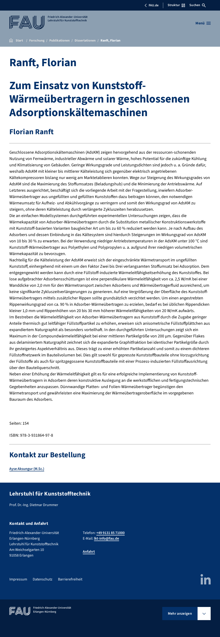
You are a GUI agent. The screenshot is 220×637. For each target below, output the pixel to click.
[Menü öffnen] (203, 23)
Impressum (18, 579)
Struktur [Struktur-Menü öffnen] (176, 5)
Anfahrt (89, 551)
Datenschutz (42, 579)
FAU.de (151, 5)
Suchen (197, 5)
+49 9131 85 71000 (110, 532)
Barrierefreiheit (70, 579)
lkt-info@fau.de (106, 538)
